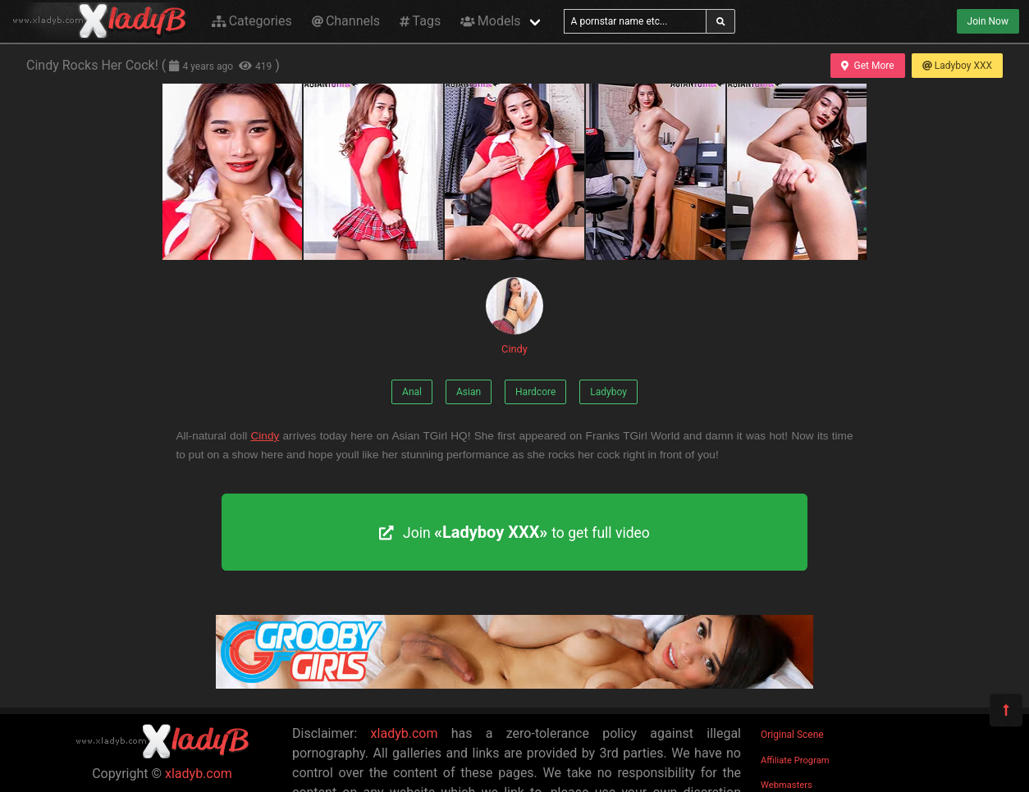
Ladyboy (608, 392)
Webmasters (786, 785)
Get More (867, 65)
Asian (468, 392)
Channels (346, 21)
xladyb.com (198, 773)
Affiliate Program (795, 760)
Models (490, 21)
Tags (420, 21)
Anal (412, 392)
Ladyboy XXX (957, 65)
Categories (252, 21)
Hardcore (535, 392)
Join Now (987, 21)
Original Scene (792, 734)
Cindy (514, 316)
